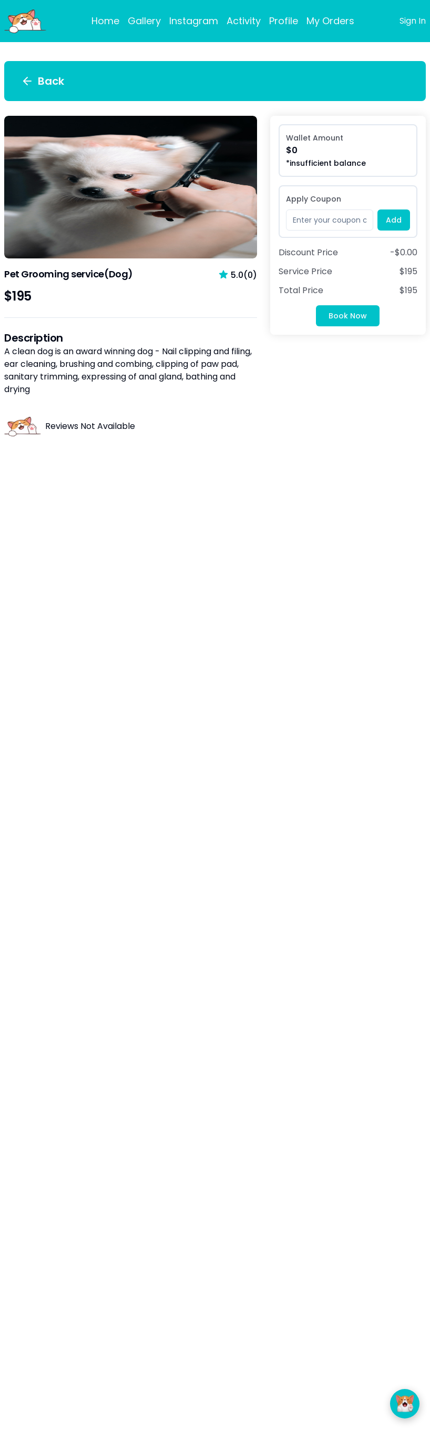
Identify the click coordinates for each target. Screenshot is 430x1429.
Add (394, 220)
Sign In (413, 21)
